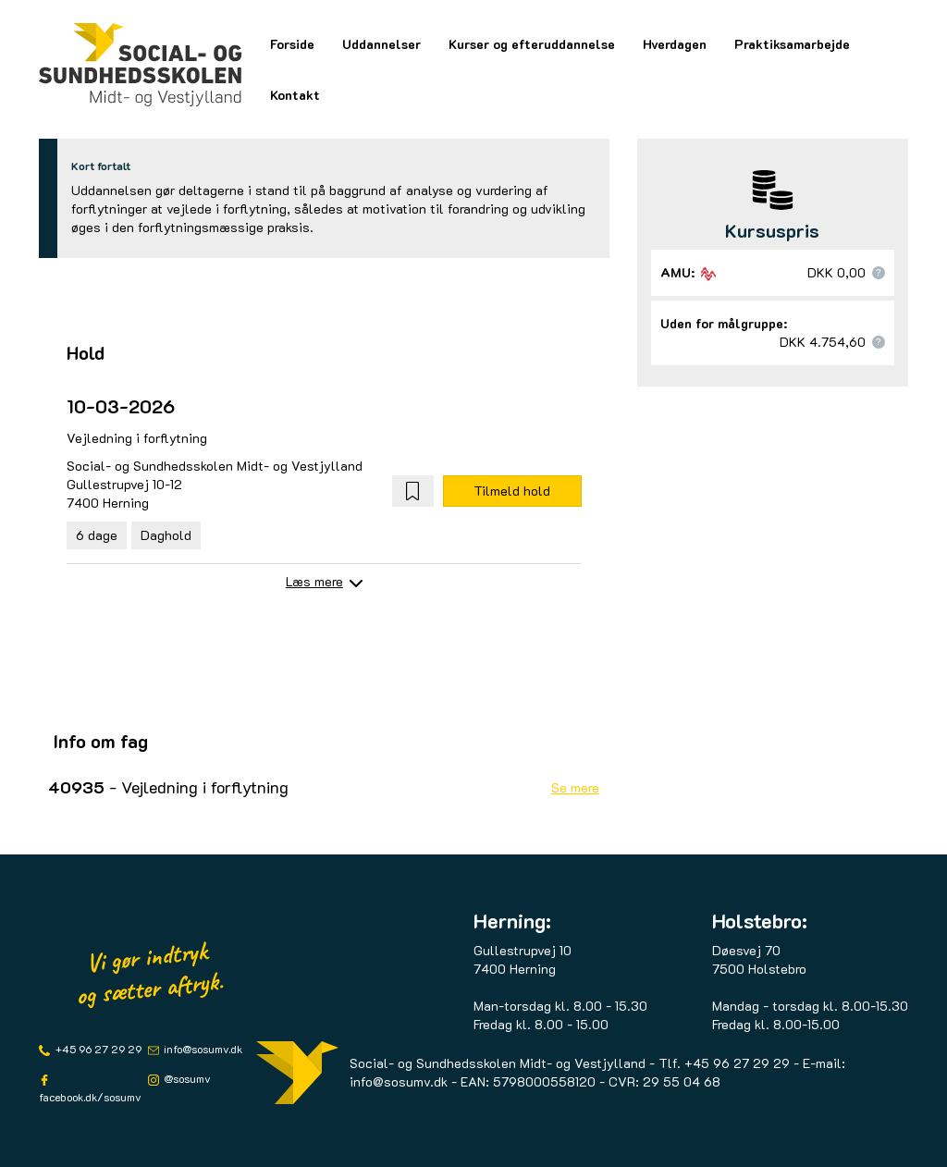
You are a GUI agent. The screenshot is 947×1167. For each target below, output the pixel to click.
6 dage (96, 535)
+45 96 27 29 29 (97, 1048)
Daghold (166, 535)
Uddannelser (381, 44)
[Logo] (140, 64)
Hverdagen (675, 44)
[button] (413, 491)
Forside (292, 44)
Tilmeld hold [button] (512, 490)
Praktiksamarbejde (792, 44)
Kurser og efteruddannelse (532, 44)
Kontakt (295, 95)
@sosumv (186, 1078)
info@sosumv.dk (201, 1048)
